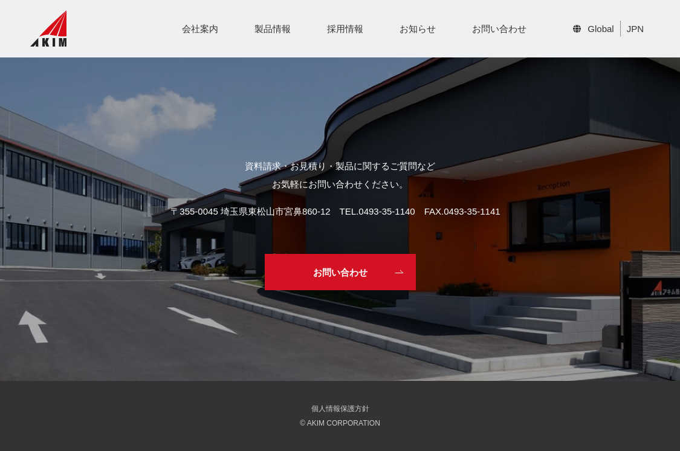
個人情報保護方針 (340, 408)
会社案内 (200, 29)
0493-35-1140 (386, 211)
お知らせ (418, 29)
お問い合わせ (499, 29)
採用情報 (345, 29)
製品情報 (272, 29)
